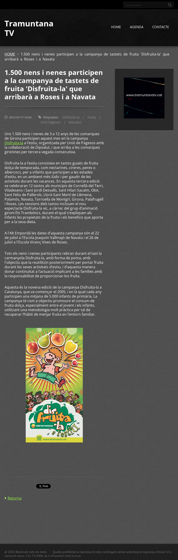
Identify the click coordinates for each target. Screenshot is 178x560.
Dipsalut (75, 122)
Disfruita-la (70, 117)
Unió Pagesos (50, 122)
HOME (116, 27)
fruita (92, 117)
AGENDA (136, 27)
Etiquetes (50, 117)
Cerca (169, 4)
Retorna (14, 498)
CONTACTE (160, 27)
